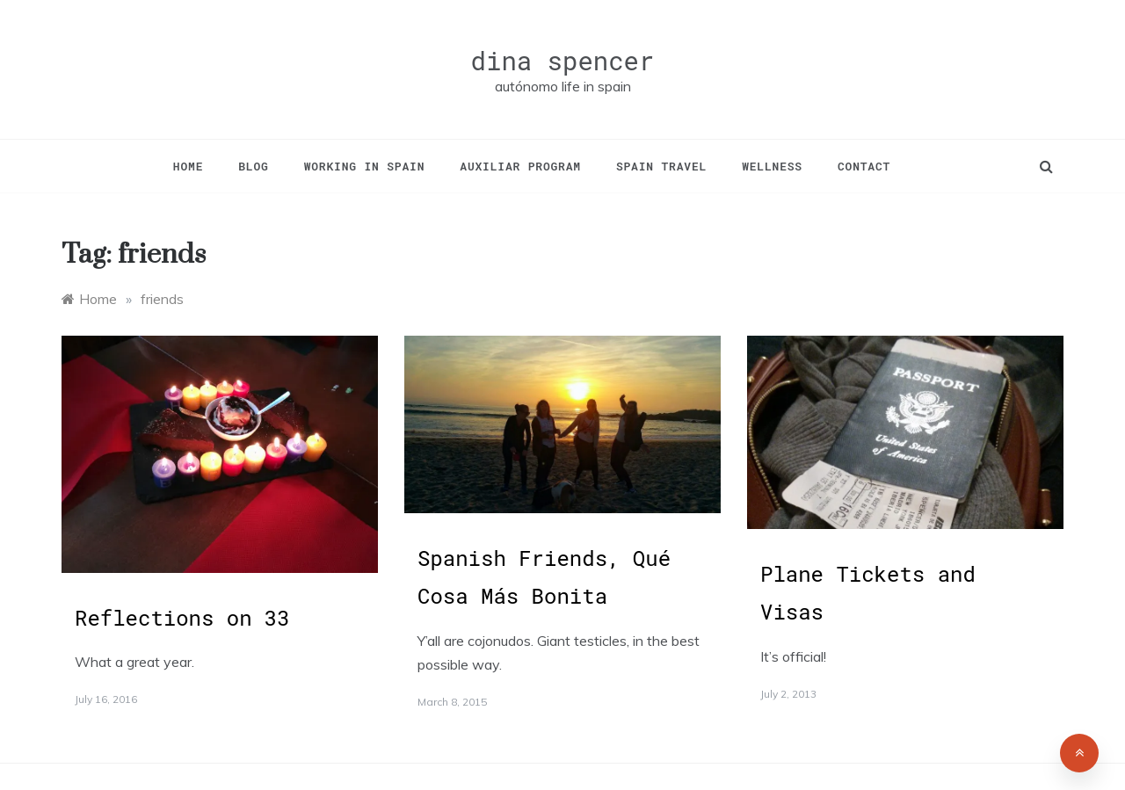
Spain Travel (661, 166)
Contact (864, 166)
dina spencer (563, 60)
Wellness (772, 166)
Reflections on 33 (182, 618)
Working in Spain (364, 166)
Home (188, 166)
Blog (253, 166)
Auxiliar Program (520, 166)
